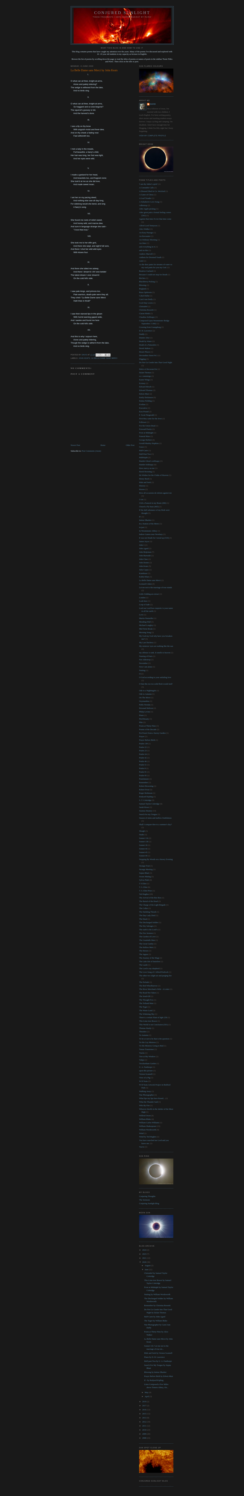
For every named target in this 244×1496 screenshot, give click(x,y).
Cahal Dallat (144, 296)
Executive (143, 408)
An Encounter (144, 236)
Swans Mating (145, 876)
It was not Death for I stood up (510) (154, 538)
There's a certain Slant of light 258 (153, 1017)
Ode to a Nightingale (147, 690)
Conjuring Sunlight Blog (149, 1203)
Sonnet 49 (143, 856)
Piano (141, 715)
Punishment (144, 779)
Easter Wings (144, 380)
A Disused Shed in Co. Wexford (152, 191)
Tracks (142, 1053)
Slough (142, 831)
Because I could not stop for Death (153, 274)
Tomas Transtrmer (146, 1049)
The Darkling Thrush (147, 912)
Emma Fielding (145, 401)
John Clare (143, 559)
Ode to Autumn (145, 694)
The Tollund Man (146, 1003)
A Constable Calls (146, 187)
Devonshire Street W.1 (148, 355)
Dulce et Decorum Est (148, 369)
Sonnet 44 (143, 849)
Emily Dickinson (146, 397)
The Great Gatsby (146, 944)
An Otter (142, 243)
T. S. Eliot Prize (145, 891)
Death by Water (145, 341)
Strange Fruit (144, 866)
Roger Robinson (145, 793)
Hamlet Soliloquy (146, 464)
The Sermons (144, 1200)
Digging (142, 359)
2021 (144, 1258)
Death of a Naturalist (147, 345)
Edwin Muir (144, 394)
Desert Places (144, 352)
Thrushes (143, 1031)
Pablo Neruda (144, 705)
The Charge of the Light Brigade (152, 905)
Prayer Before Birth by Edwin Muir (158, 1376)
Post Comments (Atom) (91, 451)
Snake (141, 834)
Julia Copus (144, 570)
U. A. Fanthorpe (145, 1067)
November (143, 663)
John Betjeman (145, 552)
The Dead (143, 919)
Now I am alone (145, 667)
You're (141, 1147)
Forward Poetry (145, 429)
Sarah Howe (144, 807)
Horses (142, 489)
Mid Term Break (145, 629)
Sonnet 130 (143, 841)
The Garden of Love (147, 936)
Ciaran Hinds (144, 313)
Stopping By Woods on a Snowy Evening (156, 859)
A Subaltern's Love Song (149, 202)
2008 (144, 1438)
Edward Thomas (145, 390)
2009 (144, 1434)
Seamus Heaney (145, 811)
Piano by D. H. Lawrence (154, 1357)
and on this (143, 250)
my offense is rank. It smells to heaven (154, 652)
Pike (141, 722)
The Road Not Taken (147, 993)
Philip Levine (144, 712)
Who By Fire (144, 1105)
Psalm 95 (143, 775)
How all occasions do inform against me (155, 493)
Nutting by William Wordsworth (157, 1294)
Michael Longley (146, 625)
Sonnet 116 (143, 838)
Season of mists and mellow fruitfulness (155, 818)
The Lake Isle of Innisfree (149, 961)
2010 (144, 1430)
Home (103, 445)
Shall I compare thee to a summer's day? (155, 824)
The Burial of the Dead (148, 901)
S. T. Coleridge (145, 800)
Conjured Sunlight (122, 12)
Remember (143, 782)
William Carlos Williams (149, 1122)
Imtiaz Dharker (145, 520)
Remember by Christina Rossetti (157, 1305)
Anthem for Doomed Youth (150, 257)
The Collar (143, 908)
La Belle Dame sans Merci (104, 358)
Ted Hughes (144, 894)
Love (141, 614)
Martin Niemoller (146, 618)
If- (140, 517)
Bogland (142, 289)
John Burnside (145, 555)
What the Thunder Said (148, 1102)
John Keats (84, 358)
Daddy (142, 334)
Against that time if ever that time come (155, 219)
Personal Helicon (146, 708)
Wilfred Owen (145, 1115)
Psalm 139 (143, 743)
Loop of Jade (144, 604)
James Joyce (144, 541)
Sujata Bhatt (144, 873)
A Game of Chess (146, 194)
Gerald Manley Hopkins (149, 443)
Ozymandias (144, 701)
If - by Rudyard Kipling (153, 1380)
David (153, 104)
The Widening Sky (146, 1014)
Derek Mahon (144, 348)
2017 (144, 1405)
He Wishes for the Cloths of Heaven (153, 475)
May (147, 1392)
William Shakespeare (147, 1126)
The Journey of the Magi (149, 958)
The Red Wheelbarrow (148, 986)
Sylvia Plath (144, 880)
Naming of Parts (145, 656)
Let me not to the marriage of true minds (155, 587)
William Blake (145, 1119)
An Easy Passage (146, 232)
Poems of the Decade (147, 729)
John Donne (144, 562)
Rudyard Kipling (146, 796)
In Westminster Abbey (148, 531)
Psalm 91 (143, 772)
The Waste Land (145, 1010)
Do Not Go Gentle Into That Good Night (155, 362)
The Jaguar (143, 954)
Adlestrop (143, 205)
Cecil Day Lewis (146, 303)
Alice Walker (144, 229)
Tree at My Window (147, 1056)
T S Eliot (142, 883)
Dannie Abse (144, 338)
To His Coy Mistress (147, 1042)
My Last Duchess (146, 642)
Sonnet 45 (143, 852)
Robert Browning (146, 786)
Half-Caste (143, 450)
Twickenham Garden (147, 1063)
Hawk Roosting (145, 471)
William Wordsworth (147, 1130)
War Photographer (146, 1095)
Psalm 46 (143, 761)
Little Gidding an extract (149, 594)
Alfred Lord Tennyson (148, 225)
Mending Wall (145, 622)
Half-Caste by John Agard (154, 1316)
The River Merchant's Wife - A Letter (154, 989)
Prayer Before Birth (147, 740)
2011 (144, 1426)
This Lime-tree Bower (148, 1021)
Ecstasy (142, 383)
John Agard (143, 548)
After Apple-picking (147, 209)
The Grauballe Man (147, 940)
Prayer (141, 736)
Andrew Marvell (145, 254)
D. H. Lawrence (145, 331)
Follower (142, 422)
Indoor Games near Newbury (151, 534)
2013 (144, 1418)
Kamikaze (143, 573)
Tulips (141, 1060)
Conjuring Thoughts (147, 1196)
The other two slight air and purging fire (155, 975)
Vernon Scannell (145, 1074)
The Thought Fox (146, 1000)
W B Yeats (143, 1081)
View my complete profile (152, 136)
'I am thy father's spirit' (148, 184)
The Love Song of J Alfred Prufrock (153, 972)
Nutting (142, 670)
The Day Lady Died (147, 915)
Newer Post (75, 445)
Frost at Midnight (146, 433)
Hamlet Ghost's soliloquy (149, 461)
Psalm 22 (143, 747)
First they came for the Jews (150, 418)
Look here (143, 601)
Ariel (141, 261)
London (142, 597)
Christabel (143, 306)
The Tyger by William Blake (155, 1320)
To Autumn (143, 1035)
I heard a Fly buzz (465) (149, 506)
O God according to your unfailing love (155, 677)
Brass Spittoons (145, 292)
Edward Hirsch (145, 387)
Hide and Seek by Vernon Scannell (158, 1353)
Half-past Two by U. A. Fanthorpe (158, 1361)
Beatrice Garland (146, 271)
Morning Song (145, 632)
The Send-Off (144, 996)
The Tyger (143, 1007)
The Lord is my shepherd (149, 968)
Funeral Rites (144, 436)
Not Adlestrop (144, 659)
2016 (144, 1409)
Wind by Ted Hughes (147, 1137)
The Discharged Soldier (148, 922)
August (148, 1265)
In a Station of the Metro (149, 524)
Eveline (142, 404)
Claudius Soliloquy (147, 317)
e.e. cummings (145, 376)
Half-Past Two (145, 454)
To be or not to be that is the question (154, 1039)
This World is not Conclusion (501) (153, 1024)
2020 (144, 1262)
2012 (144, 1422)
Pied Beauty (144, 719)
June (147, 1269)
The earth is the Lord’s (148, 929)
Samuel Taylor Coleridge (149, 804)
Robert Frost (144, 789)
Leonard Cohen (145, 584)
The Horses (143, 951)
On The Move (144, 697)
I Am (141, 499)
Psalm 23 (143, 750)
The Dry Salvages (146, 926)
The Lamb (143, 965)
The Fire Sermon (146, 933)
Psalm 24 (143, 754)
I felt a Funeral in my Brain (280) (152, 503)
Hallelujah (143, 457)
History (142, 486)
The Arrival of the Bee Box (150, 898)
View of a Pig (144, 1077)
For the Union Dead (147, 426)
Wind (141, 1133)
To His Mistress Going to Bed (151, 1046)
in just (141, 527)
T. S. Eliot (143, 887)
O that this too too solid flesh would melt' (156, 684)
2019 (144, 1401)
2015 (144, 1413)
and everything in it (147, 247)
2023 (144, 1254)
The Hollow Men (146, 947)
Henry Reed (144, 479)
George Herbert (145, 440)
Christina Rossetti (146, 310)
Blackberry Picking (147, 281)
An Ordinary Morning (148, 240)
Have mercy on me (147, 468)
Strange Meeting (145, 869)
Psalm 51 (143, 765)
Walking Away (145, 1091)
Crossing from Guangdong (150, 327)
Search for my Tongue (148, 814)
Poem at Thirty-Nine (147, 726)
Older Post (130, 445)
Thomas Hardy (145, 1028)
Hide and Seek (145, 482)
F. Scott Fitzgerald (146, 415)
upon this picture (146, 1070)
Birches (142, 278)
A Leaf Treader (145, 198)
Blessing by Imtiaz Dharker (155, 1372)
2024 (144, 1250)
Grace (141, 447)
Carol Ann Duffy (146, 299)
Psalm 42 (143, 758)
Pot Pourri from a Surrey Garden (152, 733)
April (147, 1396)
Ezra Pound (143, 411)
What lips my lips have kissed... (152, 1098)
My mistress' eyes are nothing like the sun (156, 646)
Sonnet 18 (143, 845)
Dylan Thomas (145, 372)
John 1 (141, 545)
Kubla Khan (144, 577)
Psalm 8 (142, 768)
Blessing (142, 285)
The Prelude (144, 982)
